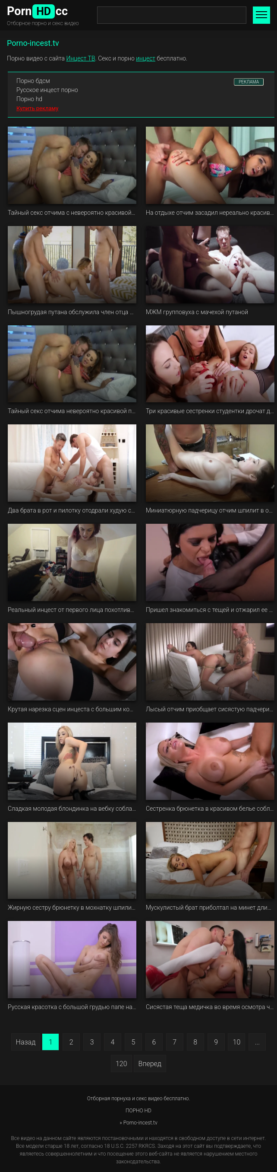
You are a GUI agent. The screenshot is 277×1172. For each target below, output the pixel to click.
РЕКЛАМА (249, 82)
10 (237, 1042)
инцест (145, 58)
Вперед (149, 1064)
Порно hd (29, 99)
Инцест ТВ (80, 58)
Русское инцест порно (47, 89)
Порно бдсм (33, 80)
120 (121, 1064)
